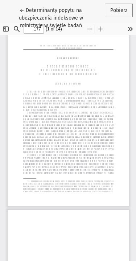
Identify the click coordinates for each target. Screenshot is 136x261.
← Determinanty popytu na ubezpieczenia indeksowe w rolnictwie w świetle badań (55, 17)
